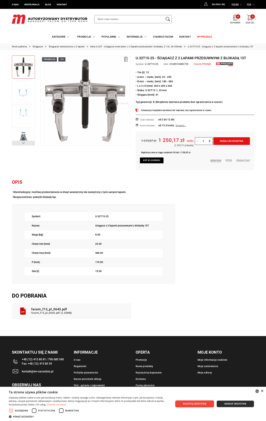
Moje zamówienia (208, 366)
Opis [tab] (17, 182)
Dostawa (141, 379)
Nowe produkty (144, 366)
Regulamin (80, 366)
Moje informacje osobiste (213, 359)
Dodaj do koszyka (231, 141)
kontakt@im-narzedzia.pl (37, 371)
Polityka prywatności (86, 372)
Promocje (141, 359)
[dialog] (133, 404)
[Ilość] (203, 141)
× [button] (262, 391)
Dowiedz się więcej (56, 404)
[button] (23, 143)
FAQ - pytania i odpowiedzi (89, 385)
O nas (77, 359)
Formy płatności (145, 385)
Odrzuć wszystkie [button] (235, 403)
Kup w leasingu (151, 160)
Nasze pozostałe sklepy (87, 379)
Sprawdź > (181, 125)
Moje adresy (205, 372)
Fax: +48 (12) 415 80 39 (37, 363)
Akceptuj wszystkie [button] (194, 403)
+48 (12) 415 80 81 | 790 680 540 (43, 359)
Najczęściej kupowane (149, 372)
